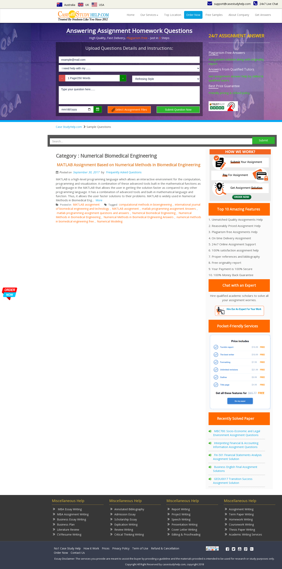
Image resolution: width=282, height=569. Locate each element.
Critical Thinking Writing (127, 534)
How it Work (91, 548)
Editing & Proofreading (183, 534)
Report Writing (178, 509)
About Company (239, 15)
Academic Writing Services (243, 534)
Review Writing (121, 529)
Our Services (149, 15)
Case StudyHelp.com (69, 127)
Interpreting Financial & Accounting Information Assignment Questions (235, 445)
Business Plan (64, 524)
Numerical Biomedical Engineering (153, 213)
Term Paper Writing (239, 514)
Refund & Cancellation (165, 548)
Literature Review (66, 529)
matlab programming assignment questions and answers (93, 213)
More (99, 200)
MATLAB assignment (86, 204)
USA (98, 5)
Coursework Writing (239, 524)
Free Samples (214, 15)
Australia (66, 5)
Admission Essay (123, 514)
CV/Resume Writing (67, 534)
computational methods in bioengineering (145, 204)
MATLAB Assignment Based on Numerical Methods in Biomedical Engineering (128, 164)
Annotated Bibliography (127, 509)
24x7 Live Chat (265, 4)
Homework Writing (239, 519)
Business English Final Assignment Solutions (235, 469)
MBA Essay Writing (67, 509)
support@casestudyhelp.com (229, 4)
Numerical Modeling (109, 221)
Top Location (172, 15)
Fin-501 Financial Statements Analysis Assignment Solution (237, 457)
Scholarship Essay (123, 519)
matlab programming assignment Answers (169, 208)
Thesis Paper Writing (240, 529)
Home (131, 15)
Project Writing (178, 514)
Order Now (193, 15)
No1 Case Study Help (67, 548)
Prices (105, 548)
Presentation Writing (182, 524)
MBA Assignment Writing (71, 514)
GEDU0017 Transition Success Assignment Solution (232, 481)
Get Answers (263, 15)
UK (83, 5)
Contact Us (78, 553)
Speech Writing (178, 519)
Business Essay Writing (69, 519)
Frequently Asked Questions (124, 172)
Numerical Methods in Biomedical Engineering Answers (139, 217)
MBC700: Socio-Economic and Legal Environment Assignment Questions (236, 433)
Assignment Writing (239, 509)
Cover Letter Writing (182, 529)
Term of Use (140, 548)
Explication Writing (123, 524)
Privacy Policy (120, 548)
